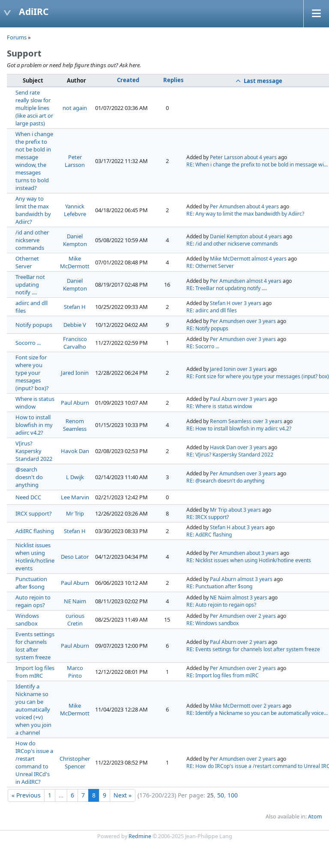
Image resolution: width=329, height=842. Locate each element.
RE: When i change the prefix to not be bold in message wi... (257, 164)
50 (220, 795)
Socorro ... (28, 343)
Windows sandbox (27, 619)
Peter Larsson (75, 161)
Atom (315, 816)
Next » (123, 795)
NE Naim (75, 601)
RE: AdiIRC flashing (209, 534)
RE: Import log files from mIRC (222, 675)
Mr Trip (75, 513)
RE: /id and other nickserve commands (232, 243)
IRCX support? (33, 513)
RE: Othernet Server (210, 266)
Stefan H (75, 307)
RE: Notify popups (207, 328)
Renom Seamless (75, 425)
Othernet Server (27, 262)
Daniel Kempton (75, 240)
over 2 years (261, 616)
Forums (17, 37)
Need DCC (28, 497)
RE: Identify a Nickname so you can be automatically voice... (257, 713)
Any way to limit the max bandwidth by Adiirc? (33, 210)
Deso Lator (75, 556)
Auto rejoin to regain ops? (33, 601)
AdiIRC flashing (34, 531)
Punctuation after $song (31, 582)
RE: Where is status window (219, 406)
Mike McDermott (75, 262)
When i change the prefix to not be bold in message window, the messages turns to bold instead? (34, 161)
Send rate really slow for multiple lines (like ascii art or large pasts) (34, 108)
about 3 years (244, 509)
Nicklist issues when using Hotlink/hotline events (34, 556)
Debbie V (74, 325)
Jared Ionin (75, 373)
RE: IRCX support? (207, 517)
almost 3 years (254, 579)
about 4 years (260, 157)
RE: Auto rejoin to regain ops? (221, 604)
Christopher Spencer (75, 762)
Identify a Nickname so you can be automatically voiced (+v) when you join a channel (33, 709)
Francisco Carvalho (75, 342)
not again (75, 108)
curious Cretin (75, 619)
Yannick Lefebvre (75, 210)
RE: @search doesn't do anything (225, 480)
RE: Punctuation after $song (219, 586)
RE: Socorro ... (202, 346)
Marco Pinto (75, 671)
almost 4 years (269, 258)
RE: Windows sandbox (212, 623)
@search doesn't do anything (29, 477)
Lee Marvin (75, 497)
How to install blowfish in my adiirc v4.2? (34, 424)
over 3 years (246, 303)
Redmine (140, 836)
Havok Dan (75, 451)
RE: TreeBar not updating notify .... (226, 288)
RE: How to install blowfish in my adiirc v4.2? (238, 428)
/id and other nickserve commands (32, 240)
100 (232, 795)
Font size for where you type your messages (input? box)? (32, 372)
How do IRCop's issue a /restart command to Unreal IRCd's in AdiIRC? (34, 762)
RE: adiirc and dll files (211, 310)
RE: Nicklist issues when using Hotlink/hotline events (248, 560)
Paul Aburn (75, 402)
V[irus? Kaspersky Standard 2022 (33, 451)
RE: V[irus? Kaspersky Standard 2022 (229, 454)
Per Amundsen (227, 206)
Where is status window (34, 402)
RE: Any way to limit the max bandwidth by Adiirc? (245, 213)
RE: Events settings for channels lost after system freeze (253, 649)
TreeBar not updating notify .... (30, 284)
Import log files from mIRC (34, 671)
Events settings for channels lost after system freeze (34, 645)
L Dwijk (75, 477)
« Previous (26, 795)
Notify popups (33, 325)
